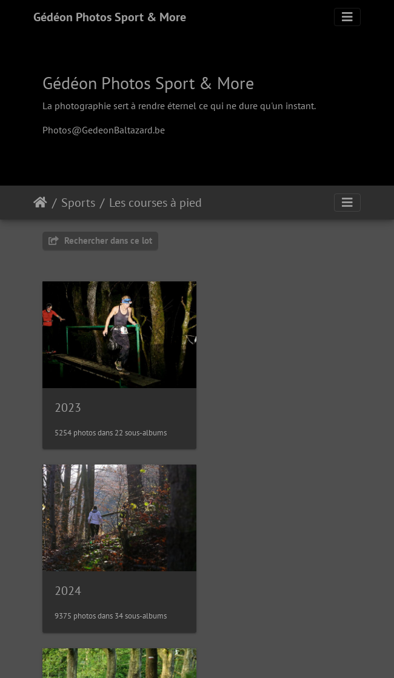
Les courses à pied (155, 202)
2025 (68, 579)
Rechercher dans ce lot (100, 240)
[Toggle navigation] (347, 17)
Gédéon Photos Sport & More (109, 17)
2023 (68, 402)
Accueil (40, 202)
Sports (78, 202)
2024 (231, 402)
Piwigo (224, 652)
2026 (231, 579)
